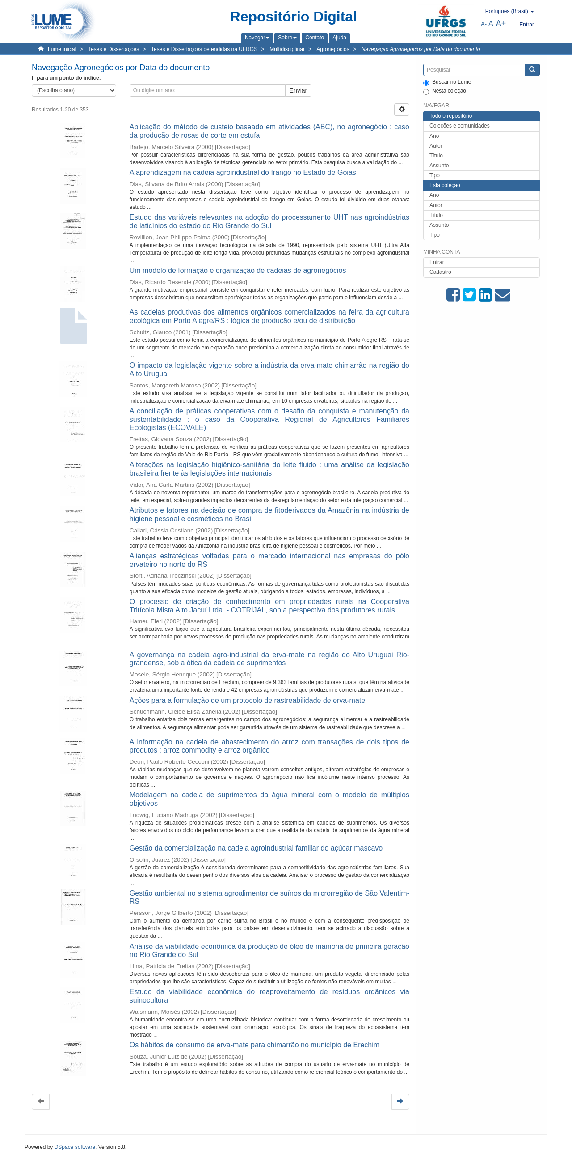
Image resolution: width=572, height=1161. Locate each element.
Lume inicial (62, 49)
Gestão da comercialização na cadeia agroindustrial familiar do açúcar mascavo (256, 848)
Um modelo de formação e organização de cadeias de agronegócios (238, 270)
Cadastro (440, 272)
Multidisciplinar (287, 49)
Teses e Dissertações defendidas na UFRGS (204, 49)
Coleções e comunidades (459, 126)
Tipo (434, 175)
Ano (434, 136)
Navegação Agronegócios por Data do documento (421, 49)
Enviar (298, 90)
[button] (257, 37)
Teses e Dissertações (113, 49)
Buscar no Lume (447, 82)
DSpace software (75, 1147)
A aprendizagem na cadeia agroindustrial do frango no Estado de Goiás (243, 172)
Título (436, 156)
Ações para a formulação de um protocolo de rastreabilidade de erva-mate (247, 700)
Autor (435, 146)
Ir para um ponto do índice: (66, 78)
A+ (501, 23)
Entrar (436, 262)
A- (484, 24)
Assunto (439, 165)
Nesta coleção (444, 91)
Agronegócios (332, 49)
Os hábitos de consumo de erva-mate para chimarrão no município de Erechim (254, 1045)
